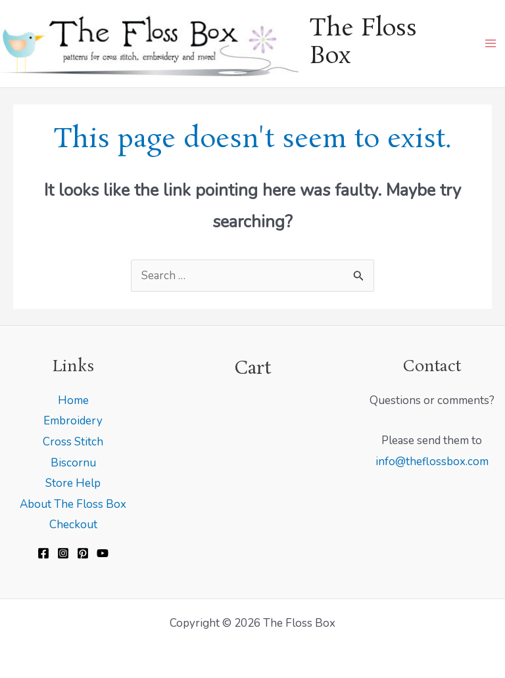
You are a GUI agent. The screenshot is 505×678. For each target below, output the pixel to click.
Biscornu (73, 462)
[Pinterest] (83, 553)
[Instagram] (63, 553)
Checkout (73, 524)
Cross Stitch (73, 441)
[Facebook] (43, 553)
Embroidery (73, 420)
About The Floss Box (73, 504)
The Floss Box (363, 43)
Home (73, 400)
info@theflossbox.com (432, 461)
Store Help (73, 483)
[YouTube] (102, 553)
